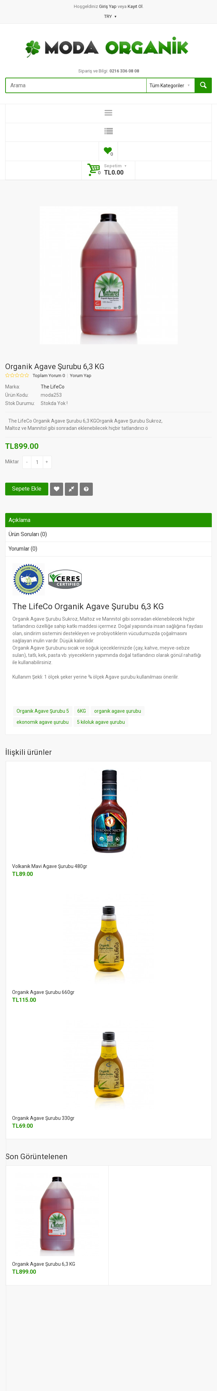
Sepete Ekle (26, 488)
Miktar (12, 461)
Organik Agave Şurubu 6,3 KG (43, 1264)
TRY (110, 16)
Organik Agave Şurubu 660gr (43, 992)
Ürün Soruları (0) (28, 534)
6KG (81, 711)
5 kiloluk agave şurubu (101, 722)
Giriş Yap (108, 6)
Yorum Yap (80, 376)
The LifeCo (53, 386)
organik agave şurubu (117, 711)
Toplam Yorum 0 (49, 376)
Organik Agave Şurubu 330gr (43, 1118)
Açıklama (19, 520)
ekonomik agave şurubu (43, 722)
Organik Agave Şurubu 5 (43, 711)
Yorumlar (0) (23, 548)
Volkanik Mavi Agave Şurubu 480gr (49, 866)
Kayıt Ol (135, 6)
